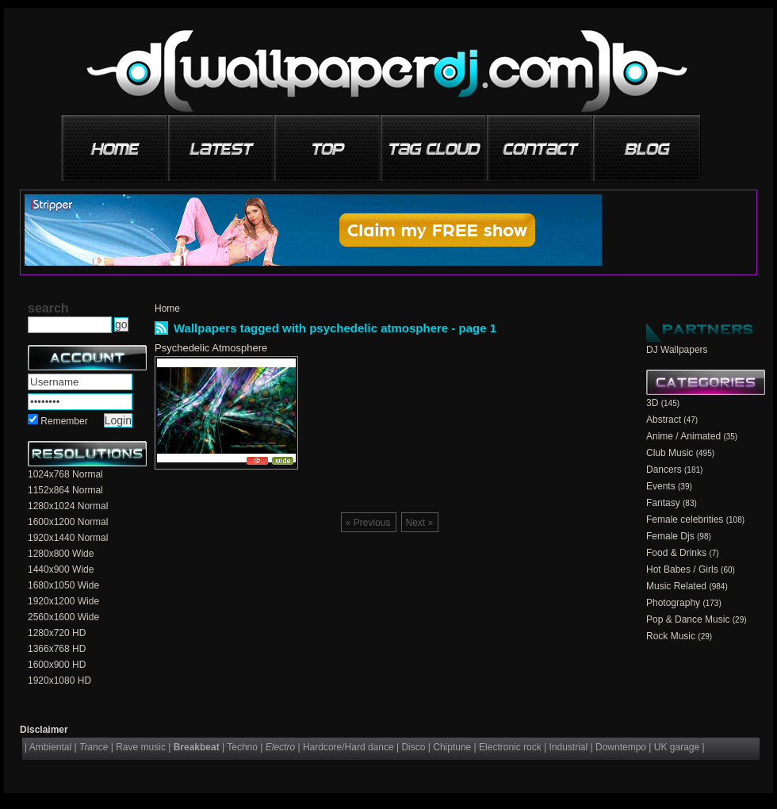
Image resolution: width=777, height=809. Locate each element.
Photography (673, 602)
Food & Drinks (676, 552)
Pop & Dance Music (687, 619)
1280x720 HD (57, 632)
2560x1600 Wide (63, 617)
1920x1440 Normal (68, 537)
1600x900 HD (57, 664)
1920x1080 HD (59, 680)
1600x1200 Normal (68, 521)
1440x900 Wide (61, 569)
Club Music (669, 452)
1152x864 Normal (65, 490)
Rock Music (670, 636)
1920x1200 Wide (63, 601)
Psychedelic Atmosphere (211, 348)
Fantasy (663, 502)
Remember (63, 421)
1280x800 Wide (61, 553)
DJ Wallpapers (677, 349)
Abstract (663, 419)
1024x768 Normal (65, 474)
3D (652, 402)
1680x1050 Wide (63, 585)
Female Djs (670, 536)
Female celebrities (684, 519)
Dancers (664, 469)
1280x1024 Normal (68, 506)
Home (167, 308)
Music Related (676, 586)
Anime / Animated (683, 436)
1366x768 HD (57, 648)
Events (661, 486)
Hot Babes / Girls (682, 569)
